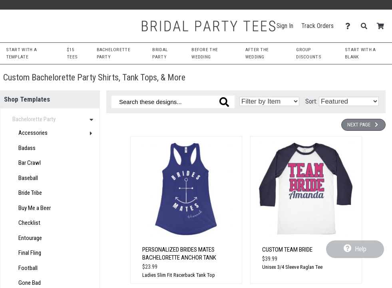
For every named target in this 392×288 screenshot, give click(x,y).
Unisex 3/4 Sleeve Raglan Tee (292, 267)
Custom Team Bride (287, 249)
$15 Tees (72, 53)
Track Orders (317, 26)
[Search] (366, 26)
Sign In (285, 26)
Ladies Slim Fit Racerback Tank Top (178, 275)
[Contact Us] (350, 26)
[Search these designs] (173, 102)
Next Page (363, 125)
